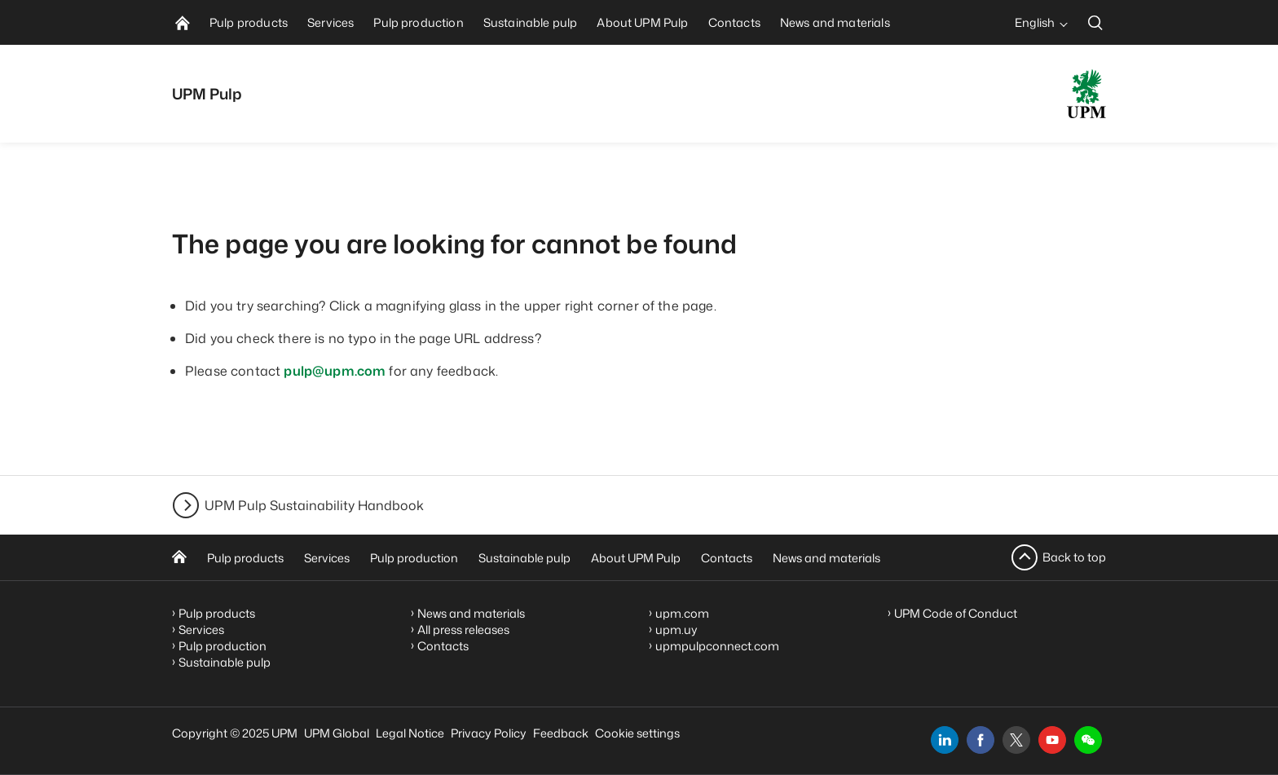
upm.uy (676, 629)
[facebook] (980, 740)
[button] (1088, 740)
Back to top (1074, 557)
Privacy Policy (489, 733)
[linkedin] (944, 740)
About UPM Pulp (636, 557)
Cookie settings (637, 733)
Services (327, 557)
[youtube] (1052, 740)
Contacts (726, 557)
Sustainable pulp (524, 557)
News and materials (826, 557)
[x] (1016, 740)
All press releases (463, 629)
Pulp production (414, 557)
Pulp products (245, 557)
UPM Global (336, 733)
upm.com (682, 613)
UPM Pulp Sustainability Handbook (314, 505)
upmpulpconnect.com (717, 645)
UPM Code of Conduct (955, 613)
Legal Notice (410, 733)
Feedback (560, 733)
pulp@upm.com (335, 371)
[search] (1095, 22)
